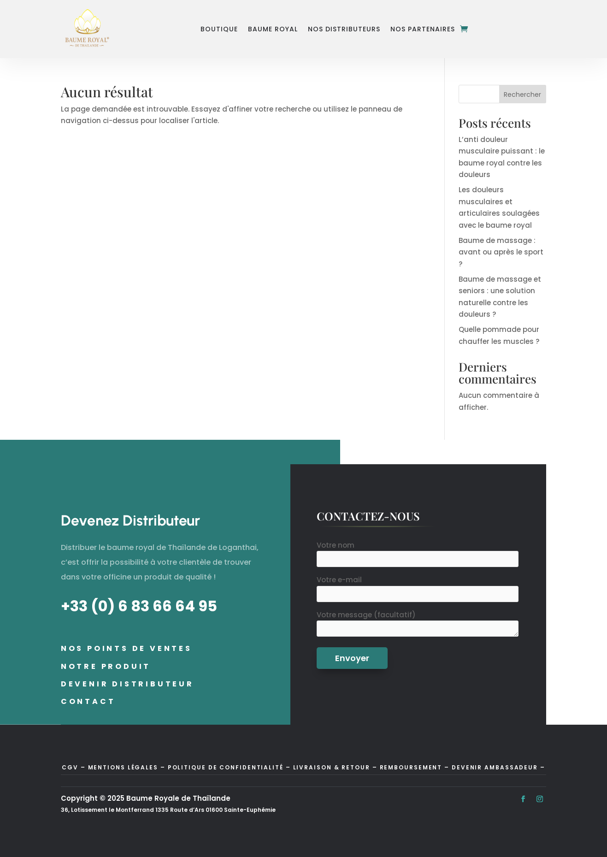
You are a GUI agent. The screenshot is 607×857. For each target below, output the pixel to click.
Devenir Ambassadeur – (498, 767)
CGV (70, 767)
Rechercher (522, 94)
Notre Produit (106, 666)
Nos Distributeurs (344, 29)
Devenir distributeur (127, 684)
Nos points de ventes (126, 648)
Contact (88, 701)
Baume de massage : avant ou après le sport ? (501, 252)
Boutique (219, 29)
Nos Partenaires (422, 29)
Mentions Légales (123, 767)
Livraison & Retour (331, 767)
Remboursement (412, 767)
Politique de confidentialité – (229, 767)
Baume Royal (273, 29)
